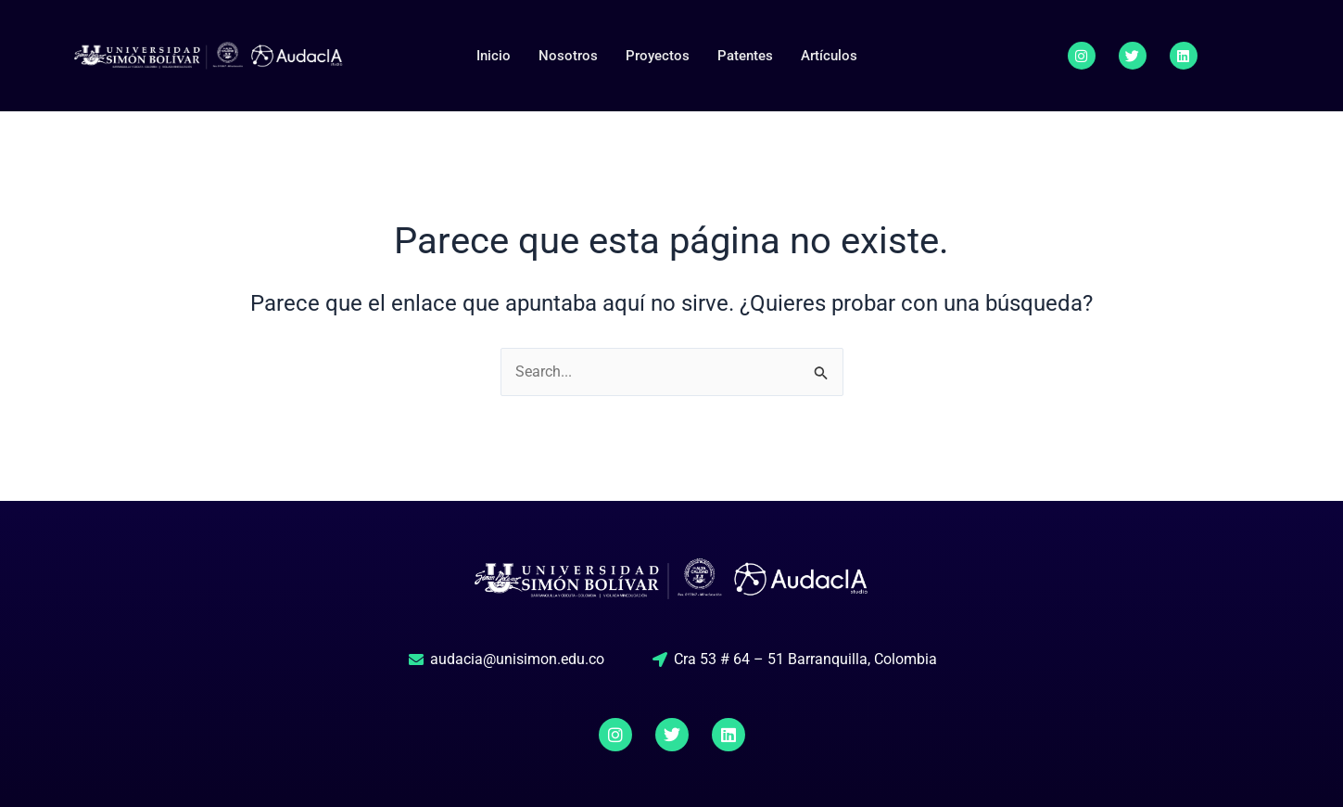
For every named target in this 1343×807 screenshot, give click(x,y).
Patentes (745, 55)
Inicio (493, 55)
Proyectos (658, 55)
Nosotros (568, 55)
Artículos (829, 55)
